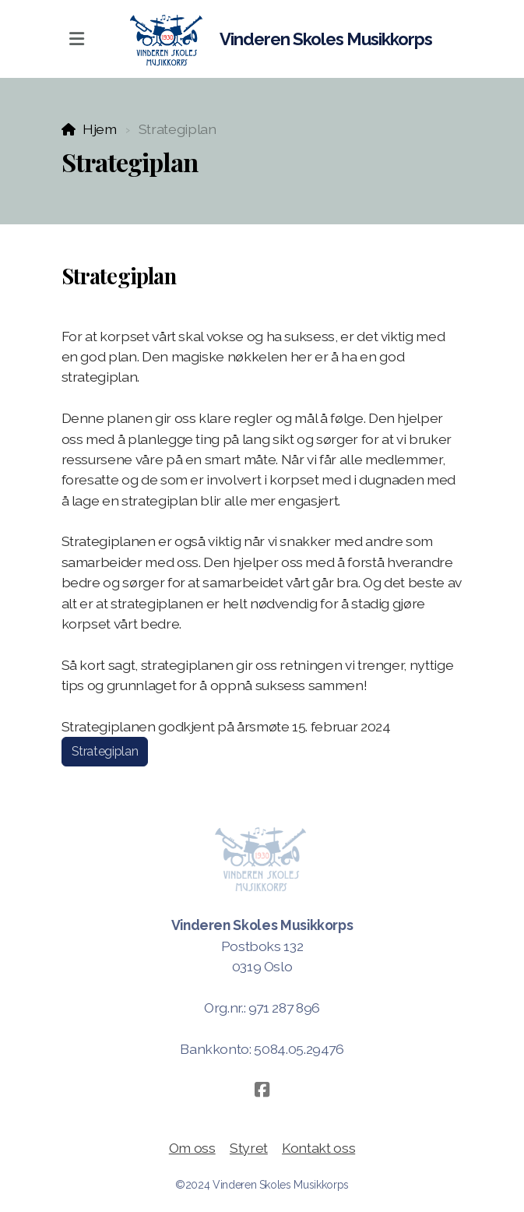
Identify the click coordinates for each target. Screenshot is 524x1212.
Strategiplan (105, 751)
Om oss (192, 1148)
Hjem (100, 129)
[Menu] (77, 38)
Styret (249, 1148)
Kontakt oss (318, 1148)
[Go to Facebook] (262, 1089)
